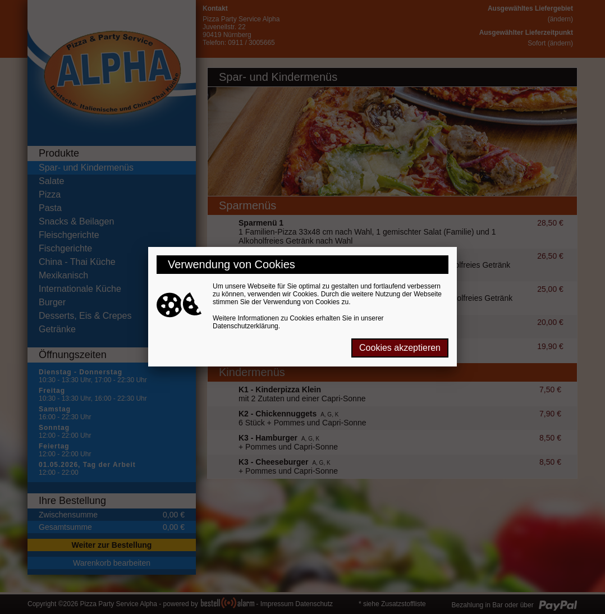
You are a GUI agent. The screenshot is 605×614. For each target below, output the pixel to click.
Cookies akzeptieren (400, 347)
